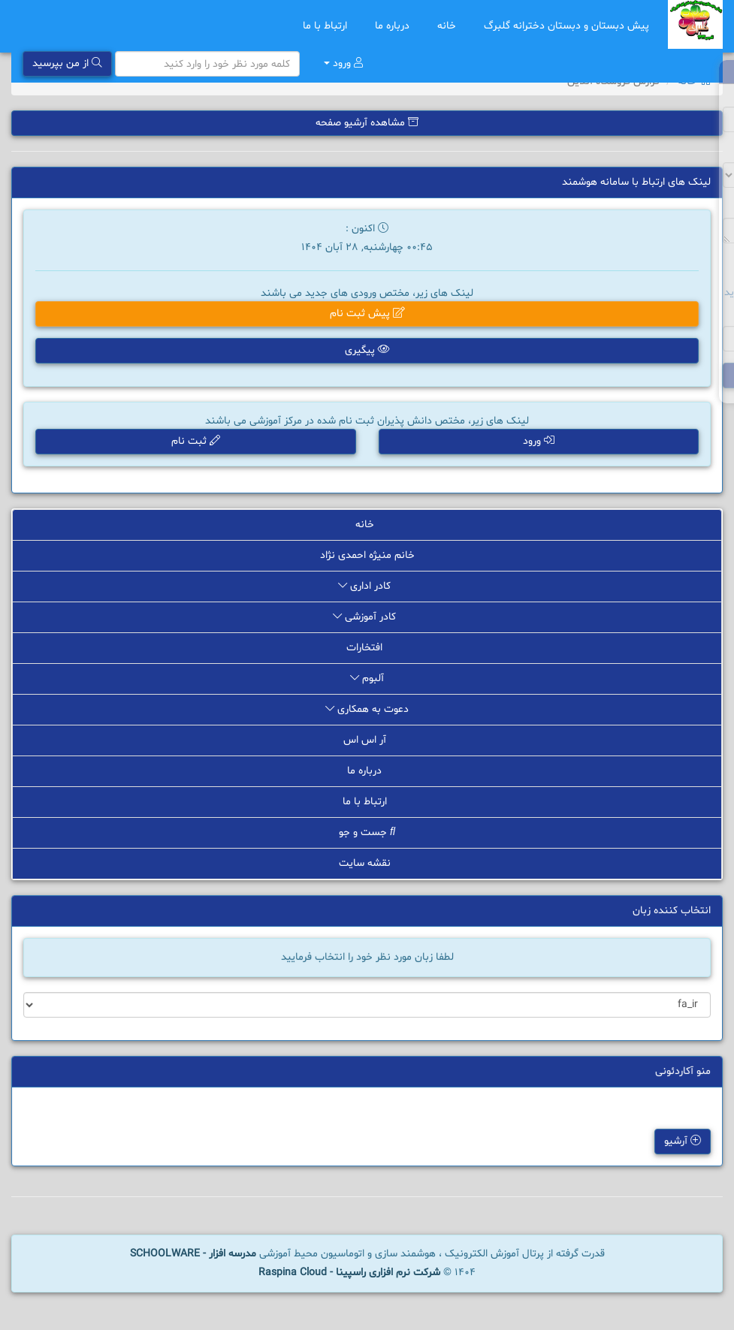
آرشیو (680, 1142)
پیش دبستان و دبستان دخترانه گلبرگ (566, 26)
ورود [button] (538, 441)
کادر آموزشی (367, 617)
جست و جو (367, 832)
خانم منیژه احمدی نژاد (367, 555)
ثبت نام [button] (195, 441)
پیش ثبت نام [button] (367, 313)
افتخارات (367, 648)
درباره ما (395, 26)
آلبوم (367, 678)
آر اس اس (367, 740)
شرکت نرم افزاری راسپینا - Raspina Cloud (349, 1272)
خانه (449, 26)
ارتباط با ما (327, 26)
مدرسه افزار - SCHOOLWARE (193, 1254)
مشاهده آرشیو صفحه (367, 123)
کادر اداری (367, 586)
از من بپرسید (67, 63)
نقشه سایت (367, 863)
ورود (343, 63)
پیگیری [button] (367, 350)
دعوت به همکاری (367, 709)
